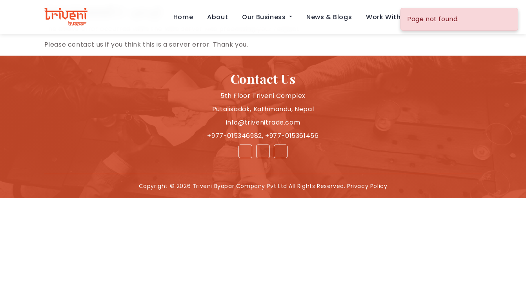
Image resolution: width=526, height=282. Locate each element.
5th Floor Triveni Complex (263, 95)
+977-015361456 (292, 135)
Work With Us (388, 17)
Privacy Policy (367, 186)
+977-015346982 (234, 135)
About (217, 17)
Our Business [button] (265, 17)
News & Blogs (329, 17)
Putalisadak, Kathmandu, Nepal (263, 109)
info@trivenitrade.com (263, 122)
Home (183, 17)
